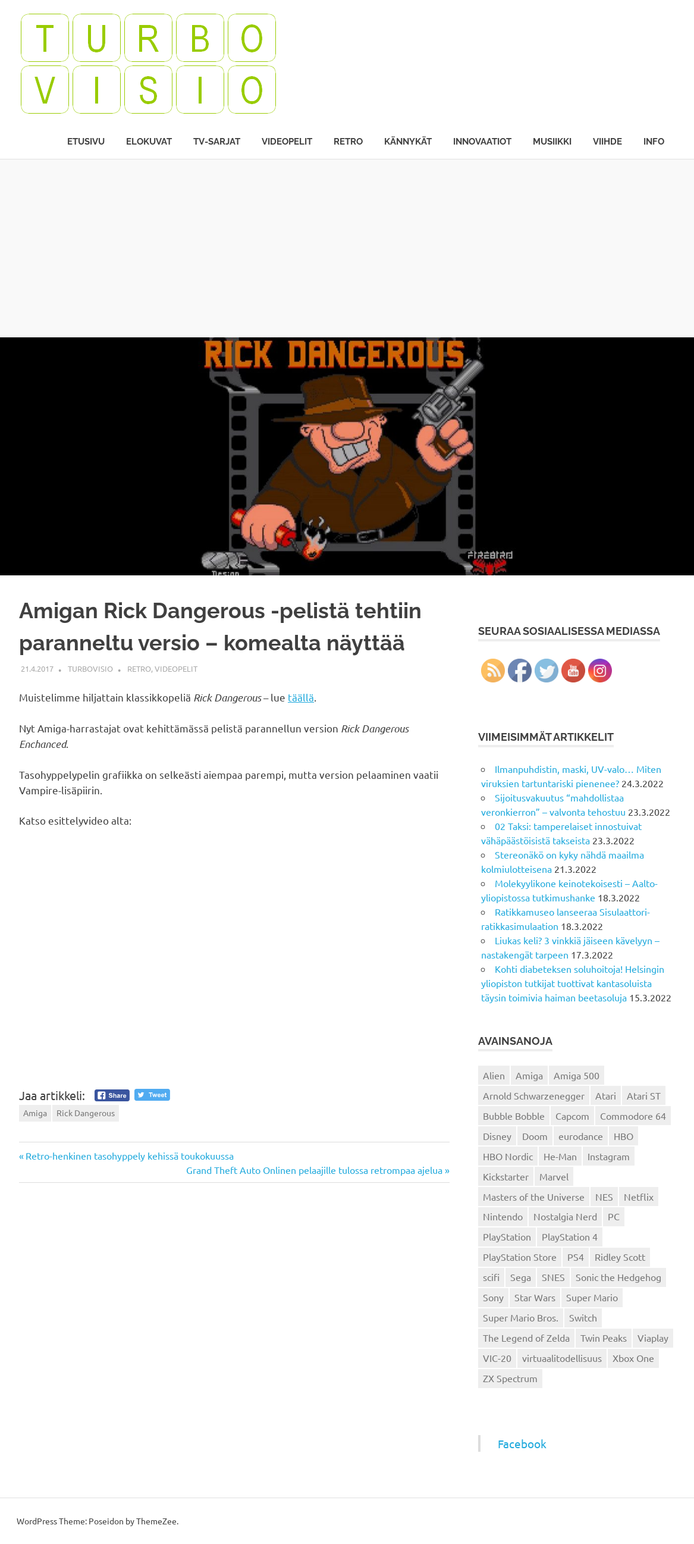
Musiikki (552, 141)
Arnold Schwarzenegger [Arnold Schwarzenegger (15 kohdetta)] (534, 1095)
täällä (301, 697)
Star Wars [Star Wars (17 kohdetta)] (534, 1297)
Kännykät (408, 141)
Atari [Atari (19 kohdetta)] (605, 1095)
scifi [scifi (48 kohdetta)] (491, 1277)
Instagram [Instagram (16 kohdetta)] (609, 1156)
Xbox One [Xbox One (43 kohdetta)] (633, 1358)
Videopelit (287, 141)
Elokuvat (149, 141)
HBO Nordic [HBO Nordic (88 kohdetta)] (508, 1156)
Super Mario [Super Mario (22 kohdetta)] (592, 1297)
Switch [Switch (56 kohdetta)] (583, 1317)
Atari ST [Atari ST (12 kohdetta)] (644, 1095)
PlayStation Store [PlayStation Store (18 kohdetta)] (520, 1257)
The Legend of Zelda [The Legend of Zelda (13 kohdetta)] (526, 1337)
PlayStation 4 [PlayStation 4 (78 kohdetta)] (570, 1236)
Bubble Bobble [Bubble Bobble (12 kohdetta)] (514, 1116)
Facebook (522, 1443)
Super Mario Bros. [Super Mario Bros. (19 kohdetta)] (520, 1317)
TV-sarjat (216, 141)
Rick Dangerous (85, 1112)
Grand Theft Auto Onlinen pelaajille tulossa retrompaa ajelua (314, 1170)
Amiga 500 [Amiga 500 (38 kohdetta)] (576, 1075)
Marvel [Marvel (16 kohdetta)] (554, 1176)
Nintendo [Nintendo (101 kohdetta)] (503, 1216)
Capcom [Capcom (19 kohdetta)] (572, 1116)
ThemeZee (156, 1520)
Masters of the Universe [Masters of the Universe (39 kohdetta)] (534, 1196)
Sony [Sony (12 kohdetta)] (493, 1297)
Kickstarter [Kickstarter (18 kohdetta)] (506, 1176)
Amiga (35, 1112)
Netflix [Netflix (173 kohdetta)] (639, 1196)
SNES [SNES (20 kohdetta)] (553, 1277)
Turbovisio (90, 668)
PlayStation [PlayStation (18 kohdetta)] (507, 1236)
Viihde (607, 141)
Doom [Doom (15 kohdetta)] (535, 1136)
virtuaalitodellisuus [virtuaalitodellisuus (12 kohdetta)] (562, 1358)
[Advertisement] (347, 248)
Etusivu (86, 141)
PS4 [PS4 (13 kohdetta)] (575, 1257)
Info (653, 141)
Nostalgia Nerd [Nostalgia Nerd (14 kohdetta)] (565, 1216)
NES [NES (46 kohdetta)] (604, 1196)
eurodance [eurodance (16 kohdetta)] (580, 1136)
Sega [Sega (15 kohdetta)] (520, 1277)
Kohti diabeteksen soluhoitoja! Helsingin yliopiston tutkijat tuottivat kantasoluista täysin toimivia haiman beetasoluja (572, 983)
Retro (348, 141)
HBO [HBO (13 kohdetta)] (623, 1136)
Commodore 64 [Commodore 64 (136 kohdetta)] (633, 1116)
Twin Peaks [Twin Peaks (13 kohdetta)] (603, 1337)
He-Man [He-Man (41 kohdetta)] (560, 1156)
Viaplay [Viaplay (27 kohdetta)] (653, 1337)
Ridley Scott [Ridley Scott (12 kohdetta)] (620, 1257)
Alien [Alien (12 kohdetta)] (494, 1075)
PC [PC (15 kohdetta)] (614, 1216)
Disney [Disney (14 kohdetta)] (497, 1136)
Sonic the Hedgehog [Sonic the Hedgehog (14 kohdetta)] (618, 1277)
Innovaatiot (482, 141)
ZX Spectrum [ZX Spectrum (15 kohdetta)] (510, 1378)
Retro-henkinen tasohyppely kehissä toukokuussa (129, 1155)
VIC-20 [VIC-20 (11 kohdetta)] (497, 1358)
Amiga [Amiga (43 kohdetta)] (529, 1075)
